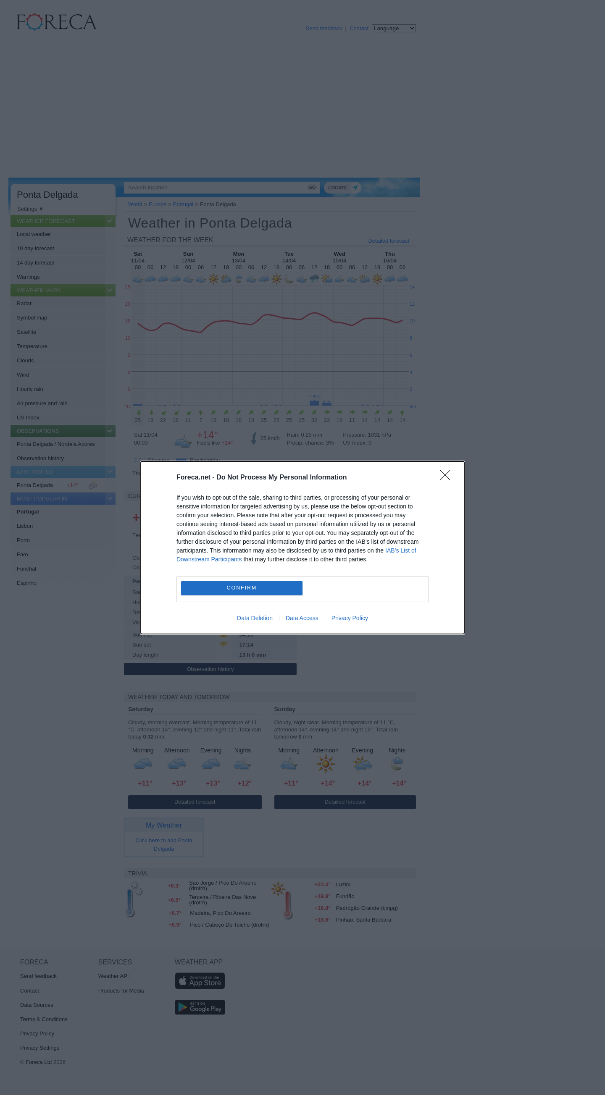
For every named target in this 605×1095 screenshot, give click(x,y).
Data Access (302, 618)
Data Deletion (255, 618)
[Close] (448, 478)
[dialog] (302, 547)
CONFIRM (242, 588)
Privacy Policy (349, 618)
